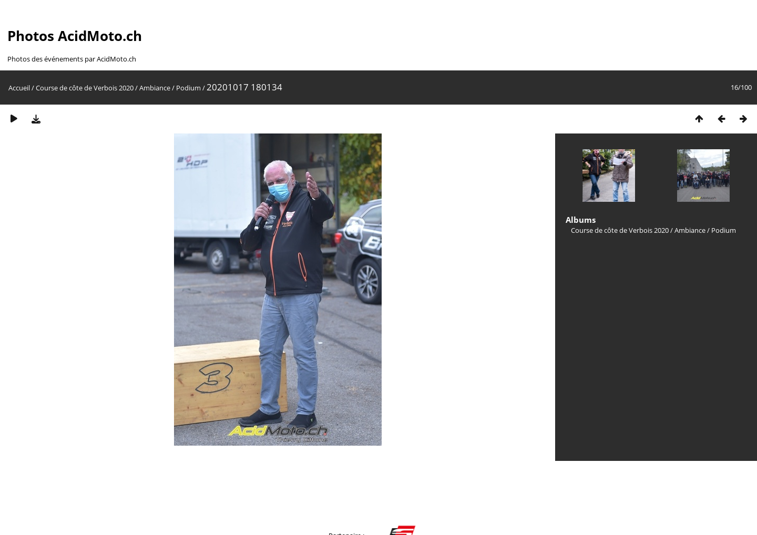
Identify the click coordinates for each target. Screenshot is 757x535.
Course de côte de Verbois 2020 (85, 87)
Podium (188, 87)
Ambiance (154, 87)
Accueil (19, 87)
